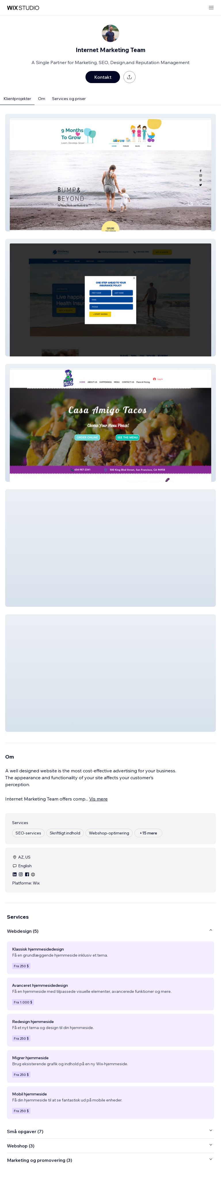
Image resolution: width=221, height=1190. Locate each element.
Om (41, 98)
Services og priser (69, 98)
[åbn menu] (211, 8)
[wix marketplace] (23, 8)
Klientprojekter (17, 98)
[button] (110, 172)
